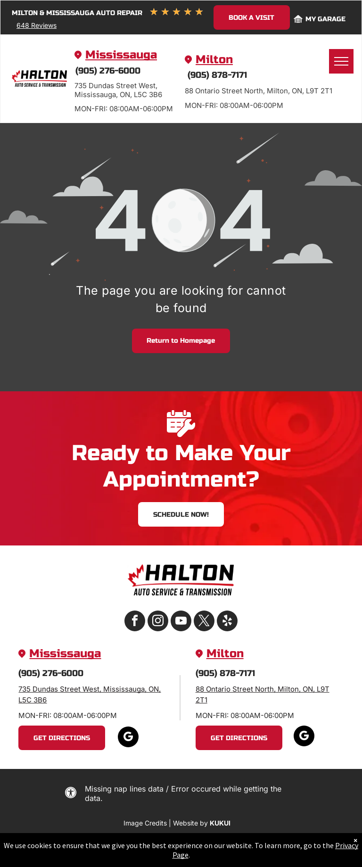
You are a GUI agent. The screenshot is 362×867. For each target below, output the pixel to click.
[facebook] (134, 622)
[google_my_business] (128, 738)
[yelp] (227, 622)
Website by (190, 823)
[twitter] (204, 622)
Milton (214, 59)
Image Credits (145, 823)
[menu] (341, 61)
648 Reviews (36, 25)
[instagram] (158, 622)
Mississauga (121, 55)
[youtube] (181, 622)
